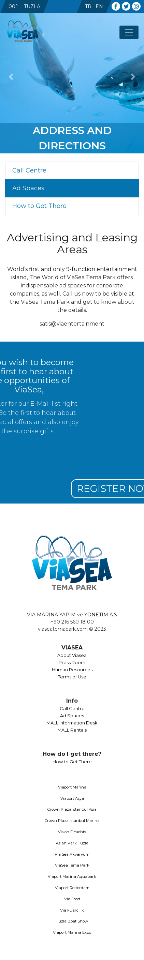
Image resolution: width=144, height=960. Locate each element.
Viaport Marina (72, 787)
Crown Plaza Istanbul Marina (72, 820)
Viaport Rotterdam (72, 887)
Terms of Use (72, 676)
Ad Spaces (28, 188)
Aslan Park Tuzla (72, 843)
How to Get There (39, 206)
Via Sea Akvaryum (72, 854)
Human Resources (72, 669)
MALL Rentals (72, 730)
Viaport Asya (72, 798)
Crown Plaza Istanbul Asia (72, 809)
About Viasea (72, 655)
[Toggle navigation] (129, 32)
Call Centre (29, 170)
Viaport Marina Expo (72, 932)
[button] (10, 76)
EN (99, 6)
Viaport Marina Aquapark (72, 876)
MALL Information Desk (72, 722)
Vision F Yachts (72, 831)
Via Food (72, 899)
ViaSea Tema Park (72, 865)
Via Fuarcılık (72, 910)
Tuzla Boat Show (72, 921)
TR (88, 6)
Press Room (72, 662)
